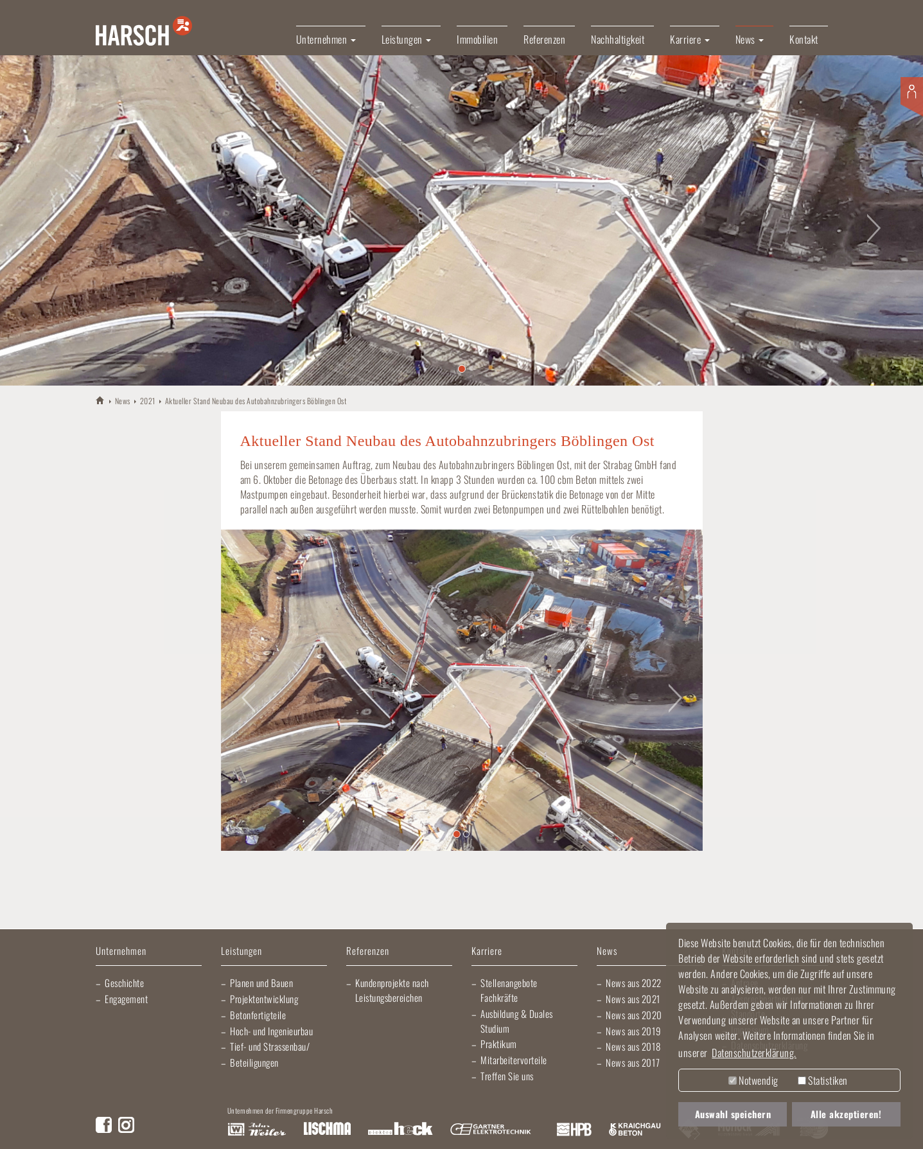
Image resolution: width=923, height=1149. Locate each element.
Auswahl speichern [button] (733, 1114)
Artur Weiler (256, 1130)
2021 (147, 400)
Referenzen (544, 39)
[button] (46, 220)
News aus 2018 (633, 1046)
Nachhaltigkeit (617, 39)
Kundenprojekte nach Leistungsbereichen (392, 989)
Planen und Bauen (261, 982)
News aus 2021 (633, 999)
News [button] (749, 39)
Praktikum (498, 1044)
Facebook (104, 1125)
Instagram (126, 1125)
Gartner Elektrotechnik (490, 1130)
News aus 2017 (633, 1062)
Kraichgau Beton (635, 1130)
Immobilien (477, 39)
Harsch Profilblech (574, 1130)
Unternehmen (121, 951)
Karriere (486, 951)
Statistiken (823, 1080)
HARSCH (100, 400)
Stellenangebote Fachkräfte (509, 989)
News (122, 400)
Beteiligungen (254, 1062)
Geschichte (124, 982)
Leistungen (241, 951)
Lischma (327, 1130)
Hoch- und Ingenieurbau (271, 1031)
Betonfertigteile (258, 1015)
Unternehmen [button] (326, 39)
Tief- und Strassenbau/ (270, 1046)
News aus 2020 (634, 1015)
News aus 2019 (634, 1031)
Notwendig (753, 1080)
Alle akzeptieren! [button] (846, 1114)
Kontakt (803, 39)
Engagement (126, 999)
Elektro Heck (400, 1130)
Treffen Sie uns (507, 1076)
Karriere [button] (690, 39)
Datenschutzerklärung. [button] (754, 1052)
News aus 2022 (634, 982)
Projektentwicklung (264, 999)
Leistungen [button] (407, 39)
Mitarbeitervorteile (513, 1060)
